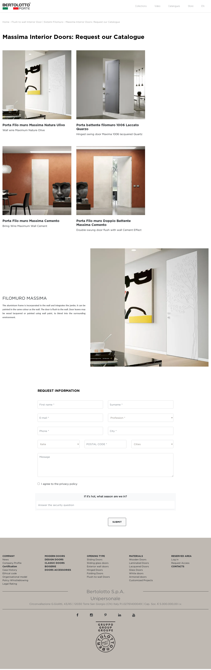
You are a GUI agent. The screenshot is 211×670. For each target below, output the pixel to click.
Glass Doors (136, 571)
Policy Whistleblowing (15, 581)
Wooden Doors (137, 560)
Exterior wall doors (98, 567)
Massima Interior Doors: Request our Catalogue (93, 22)
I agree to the (57, 484)
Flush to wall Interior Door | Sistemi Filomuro (37, 22)
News (5, 560)
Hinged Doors (95, 571)
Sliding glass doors (97, 564)
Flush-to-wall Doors (98, 578)
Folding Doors (95, 574)
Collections (141, 6)
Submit (117, 523)
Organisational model (14, 578)
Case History (9, 571)
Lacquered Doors (139, 567)
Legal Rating (9, 584)
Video (157, 6)
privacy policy (68, 484)
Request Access (180, 564)
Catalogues (174, 6)
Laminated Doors (139, 564)
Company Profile (11, 564)
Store (190, 6)
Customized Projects (141, 581)
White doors (136, 574)
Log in (175, 560)
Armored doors (138, 578)
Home (5, 22)
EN (202, 6)
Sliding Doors (94, 560)
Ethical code (9, 574)
